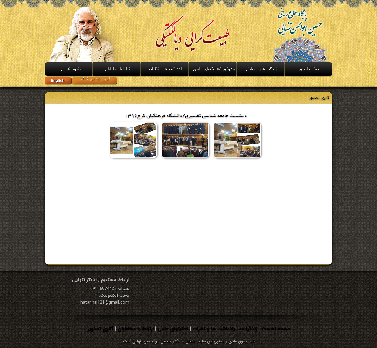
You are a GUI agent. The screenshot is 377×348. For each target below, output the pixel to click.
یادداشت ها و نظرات (213, 329)
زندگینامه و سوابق (261, 69)
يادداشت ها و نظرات (166, 69)
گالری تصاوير (319, 98)
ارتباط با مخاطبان (118, 69)
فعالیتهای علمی (172, 329)
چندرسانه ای (71, 69)
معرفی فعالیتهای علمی (214, 69)
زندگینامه (247, 329)
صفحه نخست (275, 329)
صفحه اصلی (309, 69)
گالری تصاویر (100, 329)
